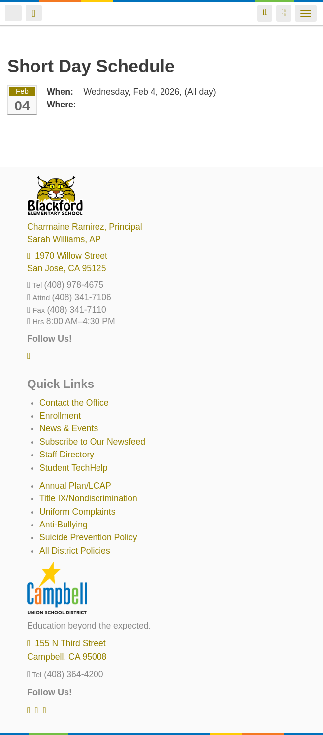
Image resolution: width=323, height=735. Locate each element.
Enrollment (60, 415)
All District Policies (74, 551)
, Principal (84, 227)
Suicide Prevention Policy (88, 537)
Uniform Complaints (77, 512)
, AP (64, 239)
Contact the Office (74, 403)
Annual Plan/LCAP (75, 485)
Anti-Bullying (63, 524)
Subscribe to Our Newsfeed (92, 442)
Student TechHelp (73, 468)
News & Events (68, 428)
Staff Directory (66, 454)
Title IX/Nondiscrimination (88, 498)
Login (13, 13)
